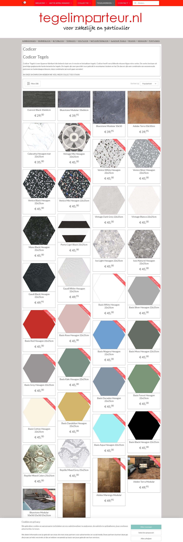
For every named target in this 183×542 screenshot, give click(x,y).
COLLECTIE (84, 3)
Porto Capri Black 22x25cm (74, 244)
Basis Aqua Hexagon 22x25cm (109, 445)
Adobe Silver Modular (74, 520)
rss (104, 537)
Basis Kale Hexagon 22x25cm (74, 379)
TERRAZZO (71, 41)
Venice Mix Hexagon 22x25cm (74, 200)
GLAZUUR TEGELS (118, 41)
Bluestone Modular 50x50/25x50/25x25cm (39, 514)
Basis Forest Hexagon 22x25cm (144, 397)
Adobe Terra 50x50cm (144, 126)
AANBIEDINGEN (29, 41)
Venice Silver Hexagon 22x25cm (144, 171)
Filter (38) (33, 83)
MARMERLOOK (44, 41)
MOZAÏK (132, 41)
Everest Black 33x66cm (39, 110)
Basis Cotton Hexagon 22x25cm (39, 430)
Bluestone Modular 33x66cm (74, 110)
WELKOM (41, 3)
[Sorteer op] (149, 83)
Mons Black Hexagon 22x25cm (39, 248)
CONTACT (124, 3)
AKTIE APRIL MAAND (60, 3)
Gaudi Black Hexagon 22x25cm (39, 295)
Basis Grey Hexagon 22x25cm (39, 385)
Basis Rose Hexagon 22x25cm (74, 335)
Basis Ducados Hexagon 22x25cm (109, 399)
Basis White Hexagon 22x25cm (109, 306)
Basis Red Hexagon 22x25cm (39, 341)
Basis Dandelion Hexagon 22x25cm (74, 424)
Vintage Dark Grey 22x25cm (109, 216)
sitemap (100, 537)
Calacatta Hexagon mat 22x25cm (39, 155)
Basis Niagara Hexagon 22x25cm (109, 353)
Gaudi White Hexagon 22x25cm (74, 290)
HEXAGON (142, 41)
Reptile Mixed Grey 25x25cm (74, 470)
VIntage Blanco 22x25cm (144, 216)
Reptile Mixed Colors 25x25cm (39, 475)
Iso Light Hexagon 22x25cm (109, 260)
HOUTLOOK (83, 41)
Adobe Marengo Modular (109, 495)
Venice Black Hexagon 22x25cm (39, 202)
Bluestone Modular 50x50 (109, 126)
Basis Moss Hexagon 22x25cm (144, 351)
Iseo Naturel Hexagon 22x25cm (144, 262)
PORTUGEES (154, 41)
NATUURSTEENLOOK (99, 41)
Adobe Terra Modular (144, 481)
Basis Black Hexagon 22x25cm (144, 442)
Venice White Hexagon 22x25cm (109, 171)
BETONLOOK (58, 41)
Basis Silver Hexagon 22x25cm (144, 307)
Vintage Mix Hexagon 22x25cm (74, 155)
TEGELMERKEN (105, 3)
